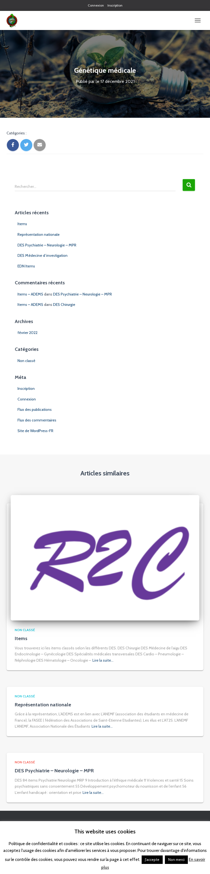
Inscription (114, 5)
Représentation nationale (39, 234)
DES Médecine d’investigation (43, 255)
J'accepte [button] (152, 859)
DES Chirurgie (64, 304)
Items (22, 223)
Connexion (96, 5)
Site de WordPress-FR (35, 430)
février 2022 (27, 332)
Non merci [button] (176, 859)
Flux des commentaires (37, 420)
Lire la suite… (102, 660)
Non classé (26, 360)
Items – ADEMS (30, 294)
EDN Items (26, 266)
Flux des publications (35, 409)
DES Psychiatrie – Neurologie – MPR (47, 245)
